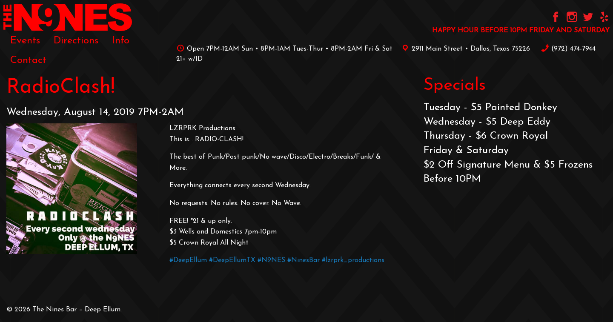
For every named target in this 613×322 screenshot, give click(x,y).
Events (25, 41)
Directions (76, 41)
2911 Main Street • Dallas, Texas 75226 (464, 49)
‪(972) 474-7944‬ (568, 49)
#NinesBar (303, 260)
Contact (28, 60)
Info (120, 41)
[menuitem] (25, 41)
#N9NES (271, 260)
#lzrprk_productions (353, 260)
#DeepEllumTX (232, 260)
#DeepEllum (188, 260)
